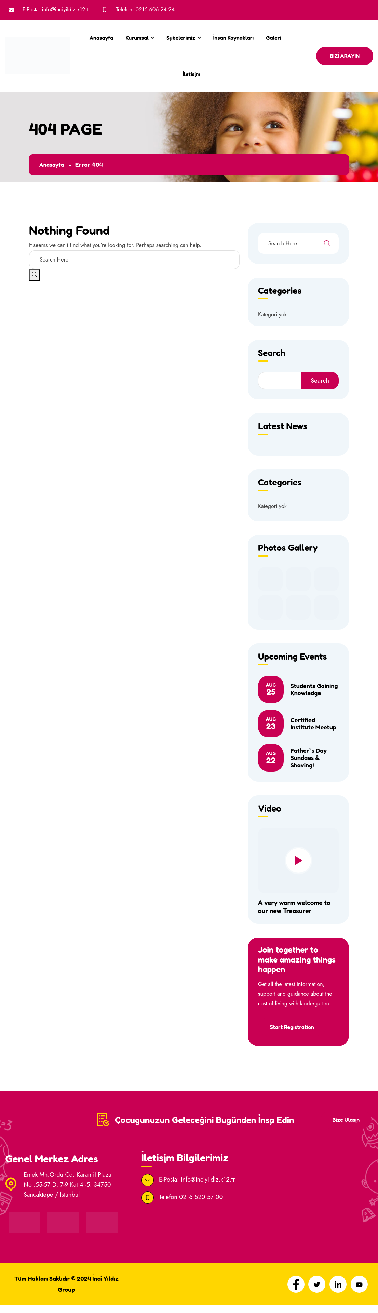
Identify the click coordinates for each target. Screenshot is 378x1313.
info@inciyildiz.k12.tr (66, 9)
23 (271, 723)
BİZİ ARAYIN (345, 55)
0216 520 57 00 (201, 1205)
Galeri (273, 37)
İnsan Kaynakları (233, 37)
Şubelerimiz (180, 37)
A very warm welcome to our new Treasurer (296, 906)
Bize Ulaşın (344, 1124)
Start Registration (294, 1027)
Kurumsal (137, 37)
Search (320, 380)
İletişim (191, 74)
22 (271, 757)
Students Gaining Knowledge (314, 689)
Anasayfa (101, 37)
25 (271, 689)
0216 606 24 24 (155, 9)
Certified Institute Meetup (313, 723)
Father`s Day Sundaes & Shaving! (309, 758)
